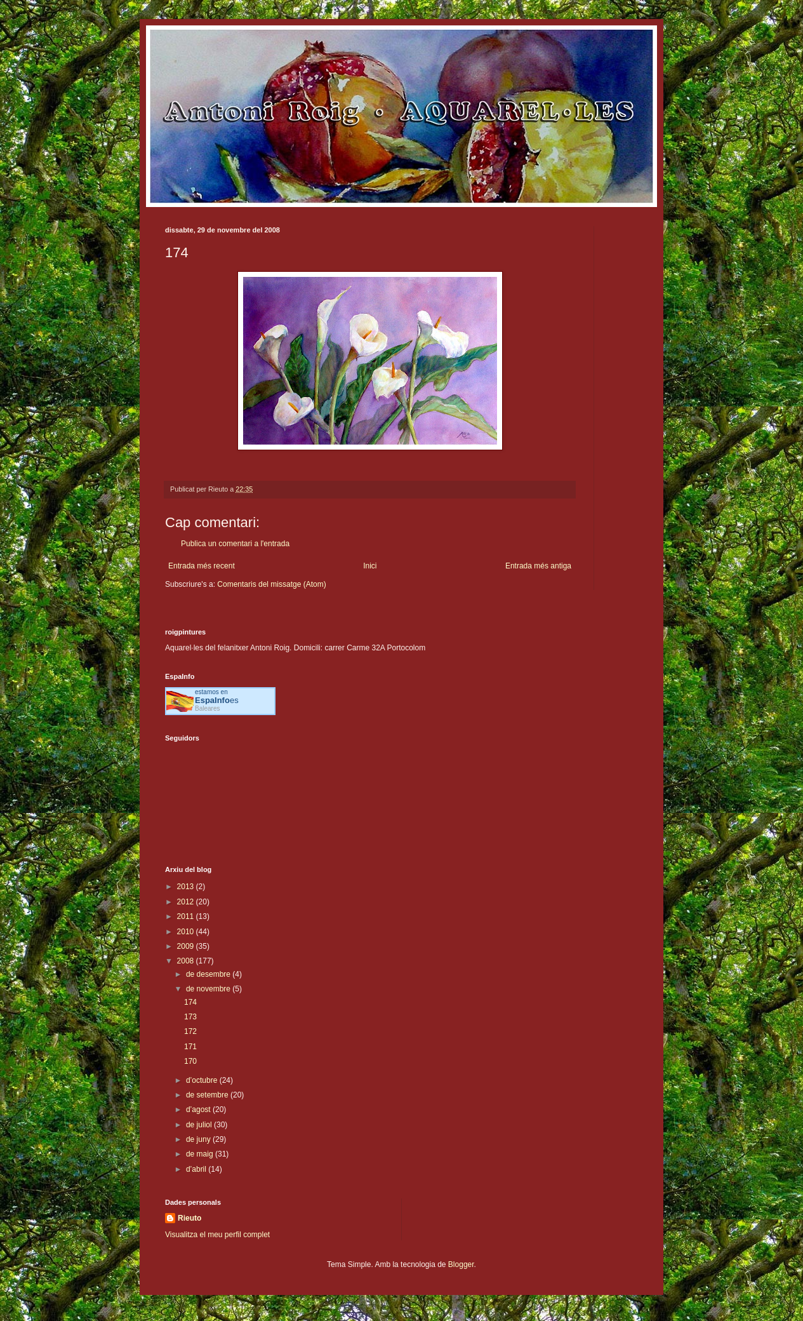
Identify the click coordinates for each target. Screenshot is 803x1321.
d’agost (199, 1109)
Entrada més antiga (538, 565)
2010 (186, 931)
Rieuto (189, 1218)
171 (190, 1046)
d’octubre (203, 1080)
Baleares (207, 708)
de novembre (209, 988)
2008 (186, 960)
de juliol (200, 1124)
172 (190, 1031)
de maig (200, 1154)
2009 (186, 946)
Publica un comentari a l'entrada (235, 543)
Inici (369, 565)
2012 (186, 901)
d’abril (197, 1169)
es (217, 700)
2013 (186, 886)
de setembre (208, 1094)
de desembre (209, 974)
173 (190, 1016)
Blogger (461, 1264)
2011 (186, 916)
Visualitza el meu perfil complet (217, 1234)
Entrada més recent (201, 565)
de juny (199, 1139)
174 (190, 1002)
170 (190, 1061)
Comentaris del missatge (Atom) (271, 584)
